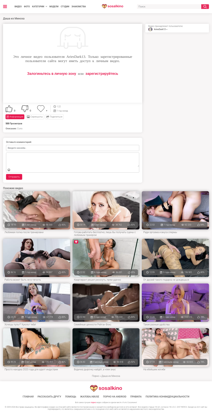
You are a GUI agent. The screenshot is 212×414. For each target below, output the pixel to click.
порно (93, 402)
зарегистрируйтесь (101, 73)
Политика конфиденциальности (167, 396)
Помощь (70, 396)
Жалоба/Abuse (89, 396)
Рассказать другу (49, 396)
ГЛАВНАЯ (28, 396)
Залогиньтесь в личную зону (51, 73)
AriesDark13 (160, 29)
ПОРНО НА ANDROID (114, 396)
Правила (136, 396)
